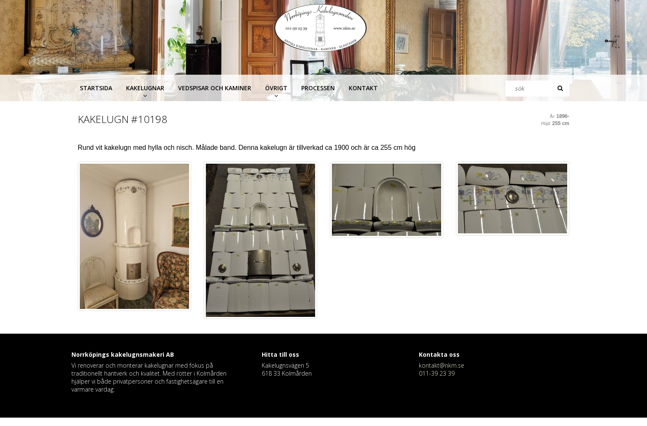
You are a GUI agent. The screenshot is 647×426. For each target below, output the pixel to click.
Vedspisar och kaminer (214, 88)
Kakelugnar (145, 88)
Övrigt (276, 88)
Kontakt (363, 88)
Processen (318, 88)
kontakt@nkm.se (441, 365)
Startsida (96, 88)
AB (170, 354)
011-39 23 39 (437, 373)
